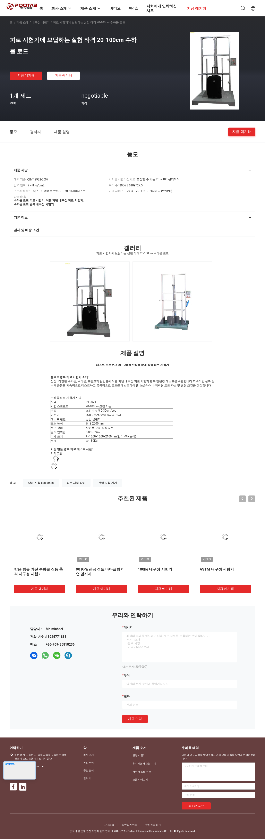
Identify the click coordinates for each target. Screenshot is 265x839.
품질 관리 (88, 770)
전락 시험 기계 (107, 482)
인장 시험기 (138, 755)
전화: (127, 696)
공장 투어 (88, 762)
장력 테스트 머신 (141, 771)
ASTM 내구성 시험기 (217, 569)
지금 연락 (135, 719)
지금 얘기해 (26, 75)
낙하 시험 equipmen (41, 482)
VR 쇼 (133, 8)
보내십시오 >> (196, 805)
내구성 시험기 (41, 22)
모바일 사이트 (129, 824)
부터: (127, 675)
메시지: (128, 627)
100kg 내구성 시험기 (155, 569)
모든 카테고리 (140, 779)
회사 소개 (88, 754)
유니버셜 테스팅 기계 (144, 763)
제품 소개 (22, 22)
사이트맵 (109, 824)
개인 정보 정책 (153, 824)
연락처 (87, 778)
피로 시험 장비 (76, 482)
